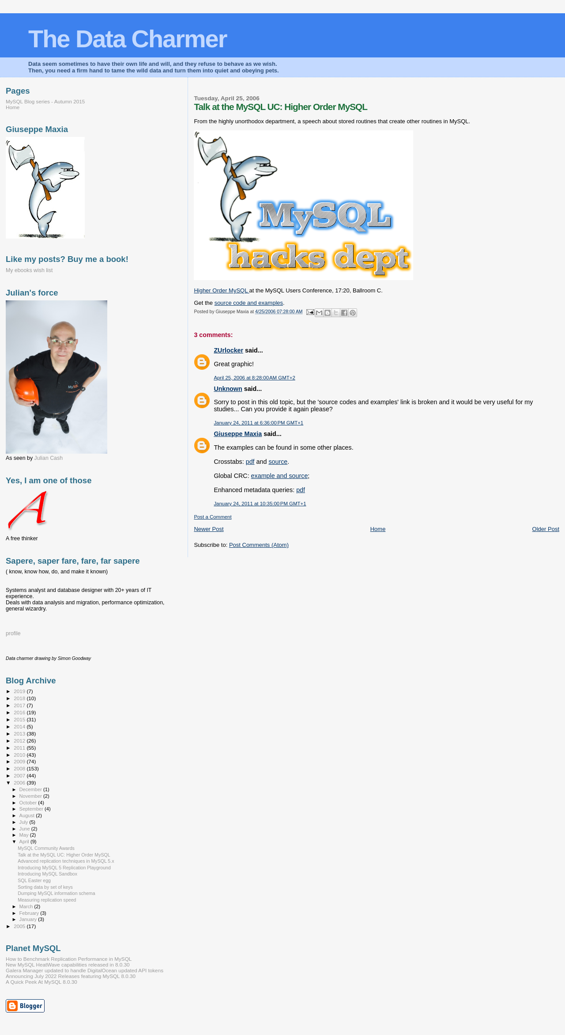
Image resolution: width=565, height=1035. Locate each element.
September (32, 808)
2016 (20, 712)
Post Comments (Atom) (259, 545)
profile (13, 633)
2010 (20, 755)
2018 (20, 698)
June (25, 828)
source (277, 461)
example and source (279, 475)
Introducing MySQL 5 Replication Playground (64, 867)
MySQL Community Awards (46, 848)
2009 (20, 761)
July (24, 822)
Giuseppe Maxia (238, 433)
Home (378, 529)
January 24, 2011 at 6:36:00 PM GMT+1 (258, 422)
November (31, 796)
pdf (250, 461)
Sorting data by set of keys (45, 887)
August (27, 815)
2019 (20, 691)
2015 (20, 719)
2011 (20, 748)
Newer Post (208, 529)
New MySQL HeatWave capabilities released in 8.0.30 (68, 964)
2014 (20, 726)
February (30, 913)
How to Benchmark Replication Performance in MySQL (69, 959)
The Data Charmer (127, 39)
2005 (20, 926)
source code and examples (249, 303)
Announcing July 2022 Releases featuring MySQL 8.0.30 (71, 976)
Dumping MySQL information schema (56, 893)
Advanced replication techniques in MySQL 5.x (66, 861)
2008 (20, 768)
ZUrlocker (228, 350)
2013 (20, 733)
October (28, 802)
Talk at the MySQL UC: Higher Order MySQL (64, 854)
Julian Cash (48, 458)
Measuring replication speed (47, 899)
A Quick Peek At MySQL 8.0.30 (41, 982)
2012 (20, 740)
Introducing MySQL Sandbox (47, 873)
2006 (20, 782)
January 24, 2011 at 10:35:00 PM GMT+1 (260, 503)
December (31, 789)
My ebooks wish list (29, 270)
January (28, 919)
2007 (20, 775)
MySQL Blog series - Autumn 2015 (45, 101)
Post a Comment (212, 516)
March (26, 906)
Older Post (545, 529)
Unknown (228, 388)
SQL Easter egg (34, 880)
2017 (20, 705)
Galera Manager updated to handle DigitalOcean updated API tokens (84, 970)
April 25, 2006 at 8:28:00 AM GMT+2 (254, 377)
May (24, 835)
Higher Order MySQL (221, 290)
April (24, 841)
